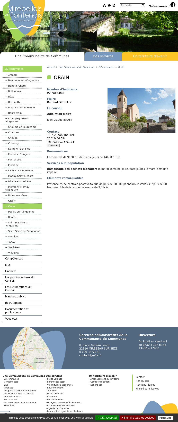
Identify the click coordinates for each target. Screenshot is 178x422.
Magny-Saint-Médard (20, 176)
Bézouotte (14, 102)
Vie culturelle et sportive (60, 385)
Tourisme (52, 390)
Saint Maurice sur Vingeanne (17, 224)
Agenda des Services (58, 408)
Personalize (165, 418)
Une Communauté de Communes (42, 56)
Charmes (13, 132)
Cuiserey (13, 143)
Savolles (13, 236)
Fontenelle (14, 159)
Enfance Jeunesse (56, 382)
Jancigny (13, 165)
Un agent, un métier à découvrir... (64, 402)
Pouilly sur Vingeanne (21, 211)
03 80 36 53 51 (89, 352)
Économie (52, 396)
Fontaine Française (19, 154)
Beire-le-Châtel (17, 85)
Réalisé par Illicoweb (147, 388)
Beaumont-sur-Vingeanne (23, 80)
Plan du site (142, 380)
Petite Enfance (54, 379)
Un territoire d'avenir (150, 56)
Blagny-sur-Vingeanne (21, 107)
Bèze (11, 96)
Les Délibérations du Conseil (18, 289)
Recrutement (13, 302)
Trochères (14, 247)
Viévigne (13, 252)
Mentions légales (145, 384)
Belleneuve (15, 91)
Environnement (55, 388)
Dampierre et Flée (19, 148)
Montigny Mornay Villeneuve (17, 188)
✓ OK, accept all (107, 417)
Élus (7, 264)
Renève (12, 217)
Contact (140, 377)
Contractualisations (100, 382)
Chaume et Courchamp (22, 127)
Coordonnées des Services (61, 405)
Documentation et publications (16, 311)
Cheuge (12, 137)
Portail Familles (55, 399)
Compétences (14, 258)
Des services (103, 56)
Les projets (96, 385)
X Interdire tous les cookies (137, 417)
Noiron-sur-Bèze (18, 195)
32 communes (14, 68)
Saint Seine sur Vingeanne (24, 231)
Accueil (51, 67)
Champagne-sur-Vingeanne (16, 120)
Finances (10, 271)
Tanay (11, 242)
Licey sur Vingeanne (20, 170)
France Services (55, 393)
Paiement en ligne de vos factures (65, 411)
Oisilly (11, 200)
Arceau (12, 75)
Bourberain (15, 113)
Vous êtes (11, 318)
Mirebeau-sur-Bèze (19, 181)
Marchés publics (15, 296)
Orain (11, 206)
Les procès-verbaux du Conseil (19, 279)
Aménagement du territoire (104, 379)
